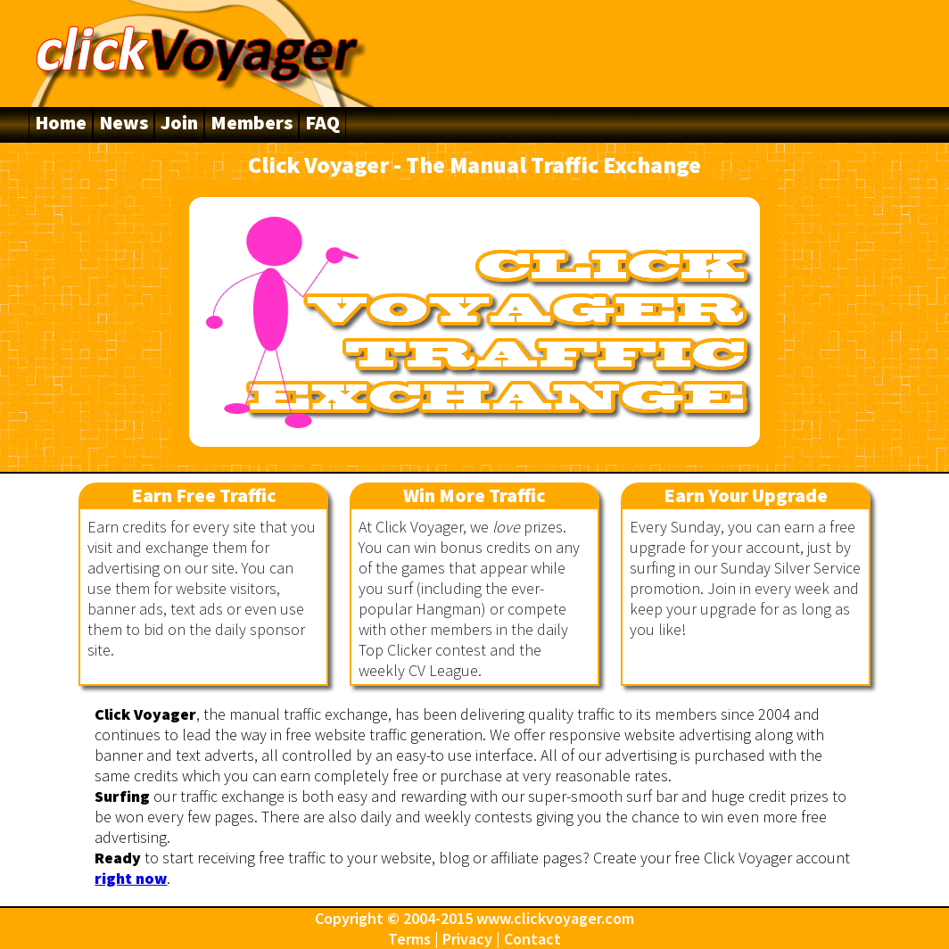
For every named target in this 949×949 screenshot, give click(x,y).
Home (61, 122)
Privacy (467, 938)
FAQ (322, 122)
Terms (409, 938)
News (123, 122)
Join (179, 122)
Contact (532, 938)
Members (251, 122)
